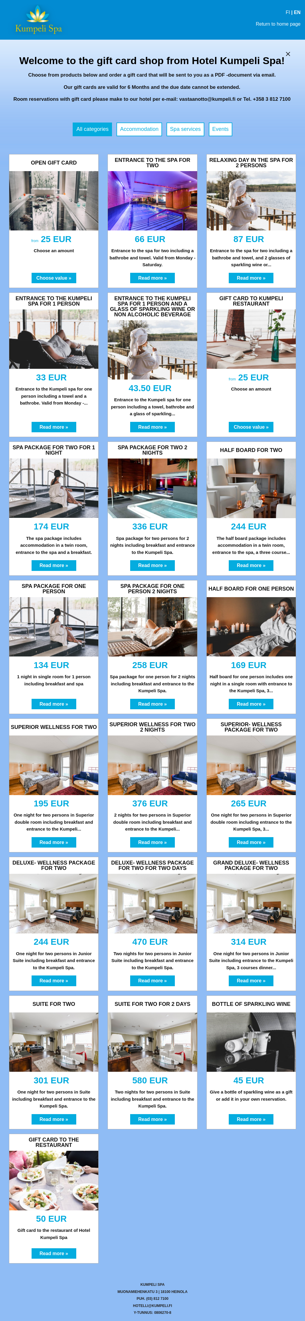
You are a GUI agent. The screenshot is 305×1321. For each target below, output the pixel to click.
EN (297, 12)
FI (288, 12)
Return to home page (278, 24)
